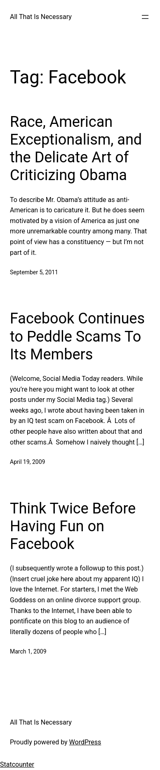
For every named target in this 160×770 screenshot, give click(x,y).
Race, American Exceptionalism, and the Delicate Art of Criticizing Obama (76, 148)
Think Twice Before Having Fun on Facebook (73, 526)
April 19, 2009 (27, 462)
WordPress (85, 742)
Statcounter (17, 764)
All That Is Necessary (41, 17)
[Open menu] (145, 17)
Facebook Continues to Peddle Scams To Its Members (77, 336)
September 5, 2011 (34, 272)
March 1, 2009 (28, 651)
